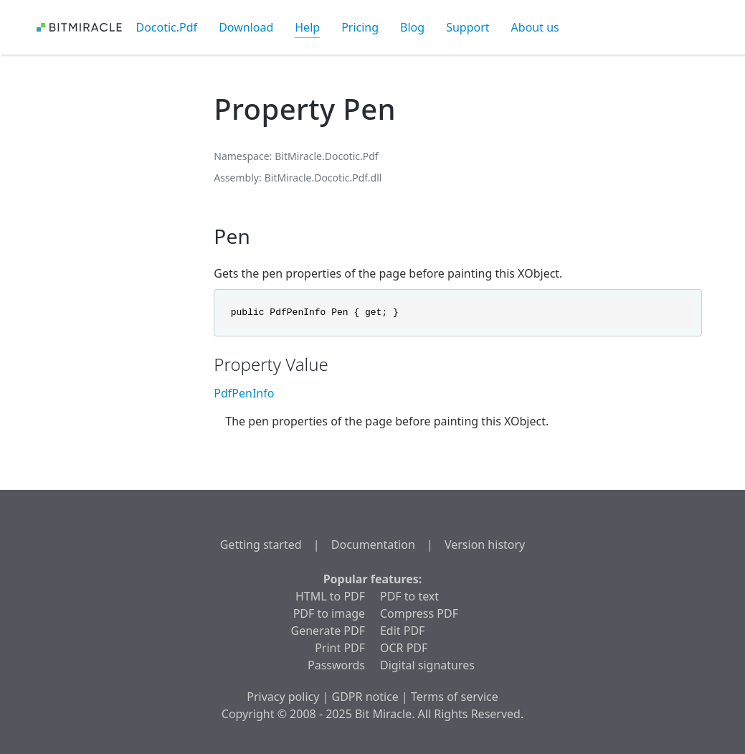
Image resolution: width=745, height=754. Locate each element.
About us (535, 27)
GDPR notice (365, 696)
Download (246, 27)
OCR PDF (403, 648)
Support (467, 27)
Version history (485, 544)
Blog (412, 27)
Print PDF (340, 648)
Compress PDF (419, 613)
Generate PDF (328, 630)
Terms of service (454, 696)
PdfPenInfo (244, 393)
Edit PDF (402, 630)
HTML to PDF (330, 596)
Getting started (261, 544)
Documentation (373, 544)
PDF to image (329, 613)
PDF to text (409, 596)
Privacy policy (283, 696)
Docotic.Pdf (167, 27)
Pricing (360, 27)
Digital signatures (427, 665)
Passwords (336, 665)
